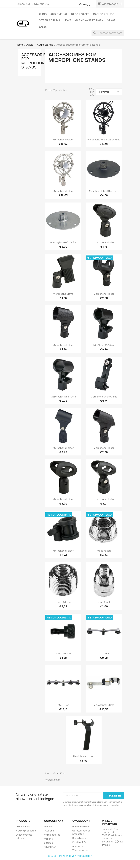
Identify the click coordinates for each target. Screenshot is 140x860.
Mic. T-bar (104, 653)
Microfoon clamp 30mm (63, 396)
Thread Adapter (103, 550)
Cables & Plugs (103, 14)
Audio (43, 14)
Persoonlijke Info (81, 826)
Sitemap (48, 842)
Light (67, 20)
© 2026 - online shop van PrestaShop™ (70, 855)
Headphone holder (83, 756)
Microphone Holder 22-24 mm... (104, 139)
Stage (111, 20)
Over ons (49, 830)
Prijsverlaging (23, 826)
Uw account (81, 821)
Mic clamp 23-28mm (103, 345)
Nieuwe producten (26, 830)
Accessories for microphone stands (34, 61)
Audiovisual (58, 14)
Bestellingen (79, 837)
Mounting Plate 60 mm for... (104, 190)
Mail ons (48, 838)
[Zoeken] (108, 33)
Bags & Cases (80, 14)
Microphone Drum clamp (104, 396)
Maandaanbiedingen (89, 20)
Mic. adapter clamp (104, 704)
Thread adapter (63, 653)
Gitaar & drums (49, 20)
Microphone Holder (104, 242)
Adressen (77, 846)
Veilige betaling (52, 834)
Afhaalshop (50, 846)
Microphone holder (63, 139)
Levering (48, 826)
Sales (43, 26)
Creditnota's (79, 842)
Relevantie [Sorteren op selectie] (109, 92)
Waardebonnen (80, 850)
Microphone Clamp (63, 293)
